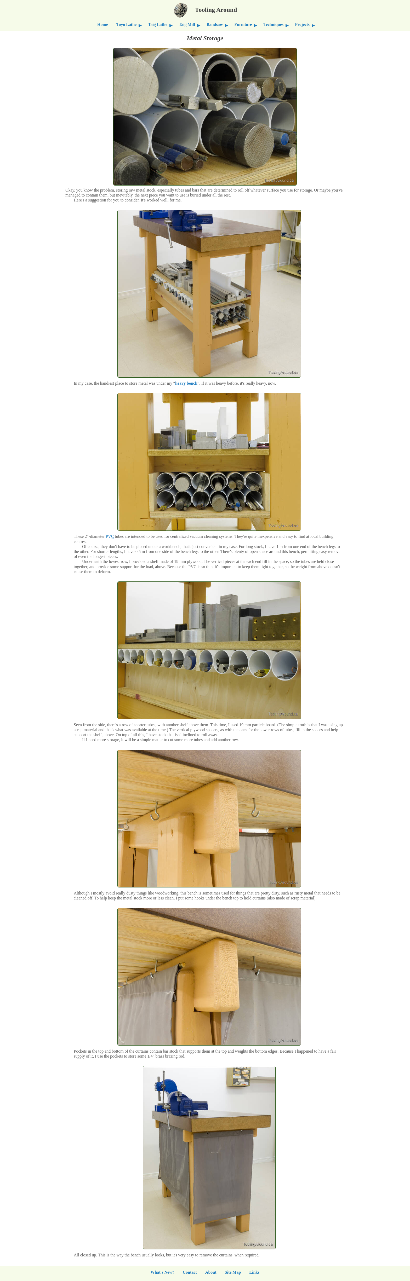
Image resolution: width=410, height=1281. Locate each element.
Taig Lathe (157, 24)
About (211, 1272)
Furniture (243, 24)
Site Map (233, 1272)
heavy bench (186, 383)
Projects (302, 24)
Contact (190, 1272)
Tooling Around (205, 9)
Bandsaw (215, 24)
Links (254, 1272)
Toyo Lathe (126, 24)
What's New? (162, 1272)
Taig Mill (187, 24)
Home (102, 24)
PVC (110, 536)
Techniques (273, 24)
